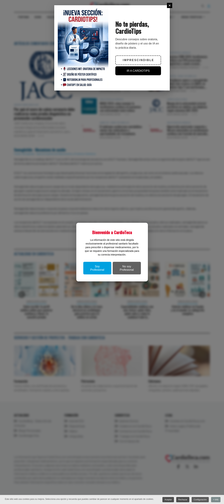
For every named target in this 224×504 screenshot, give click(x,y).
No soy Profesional (127, 268)
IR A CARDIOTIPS (138, 70)
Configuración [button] (200, 499)
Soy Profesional (97, 268)
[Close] (169, 5)
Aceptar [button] (168, 499)
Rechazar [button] (182, 499)
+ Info (215, 499)
